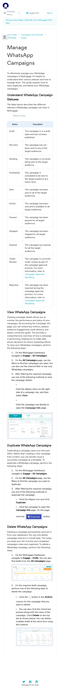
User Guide (12, 34)
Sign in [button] (50, 13)
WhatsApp (11, 37)
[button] (5, 37)
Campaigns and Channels (32, 34)
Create (23, 37)
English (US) (32, 13)
